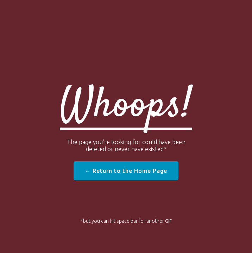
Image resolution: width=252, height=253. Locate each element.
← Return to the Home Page (126, 171)
